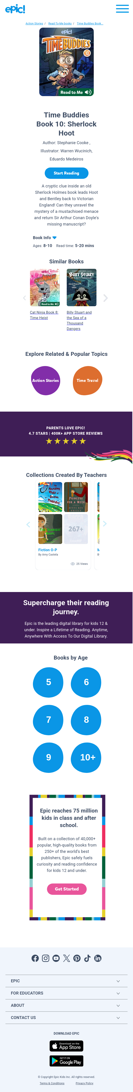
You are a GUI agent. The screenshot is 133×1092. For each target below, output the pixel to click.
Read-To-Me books (60, 23)
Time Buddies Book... (90, 23)
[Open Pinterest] (77, 958)
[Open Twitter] (66, 958)
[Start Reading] (67, 173)
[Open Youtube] (56, 958)
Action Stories (34, 23)
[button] (63, 524)
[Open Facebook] (35, 958)
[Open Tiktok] (87, 958)
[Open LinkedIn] (97, 958)
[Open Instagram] (45, 958)
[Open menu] (122, 10)
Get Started (67, 889)
